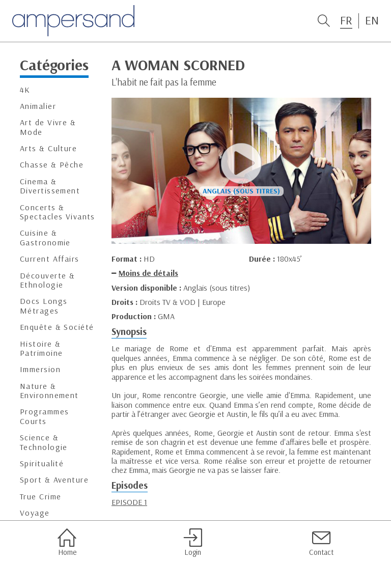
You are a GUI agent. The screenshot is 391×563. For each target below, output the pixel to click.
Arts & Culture (48, 148)
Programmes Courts (44, 416)
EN (372, 20)
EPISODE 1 (129, 501)
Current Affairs (49, 259)
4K (25, 90)
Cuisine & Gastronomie (45, 237)
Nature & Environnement (49, 390)
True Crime (40, 496)
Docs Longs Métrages (43, 305)
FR (346, 20)
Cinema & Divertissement (50, 186)
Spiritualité (42, 463)
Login (192, 542)
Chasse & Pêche (51, 165)
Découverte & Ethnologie (47, 280)
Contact (321, 542)
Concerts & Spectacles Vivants (57, 212)
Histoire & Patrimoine (41, 348)
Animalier (38, 106)
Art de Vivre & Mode (48, 127)
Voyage (35, 513)
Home (67, 542)
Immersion (40, 369)
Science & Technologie (44, 442)
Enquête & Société (57, 327)
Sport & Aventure (54, 480)
